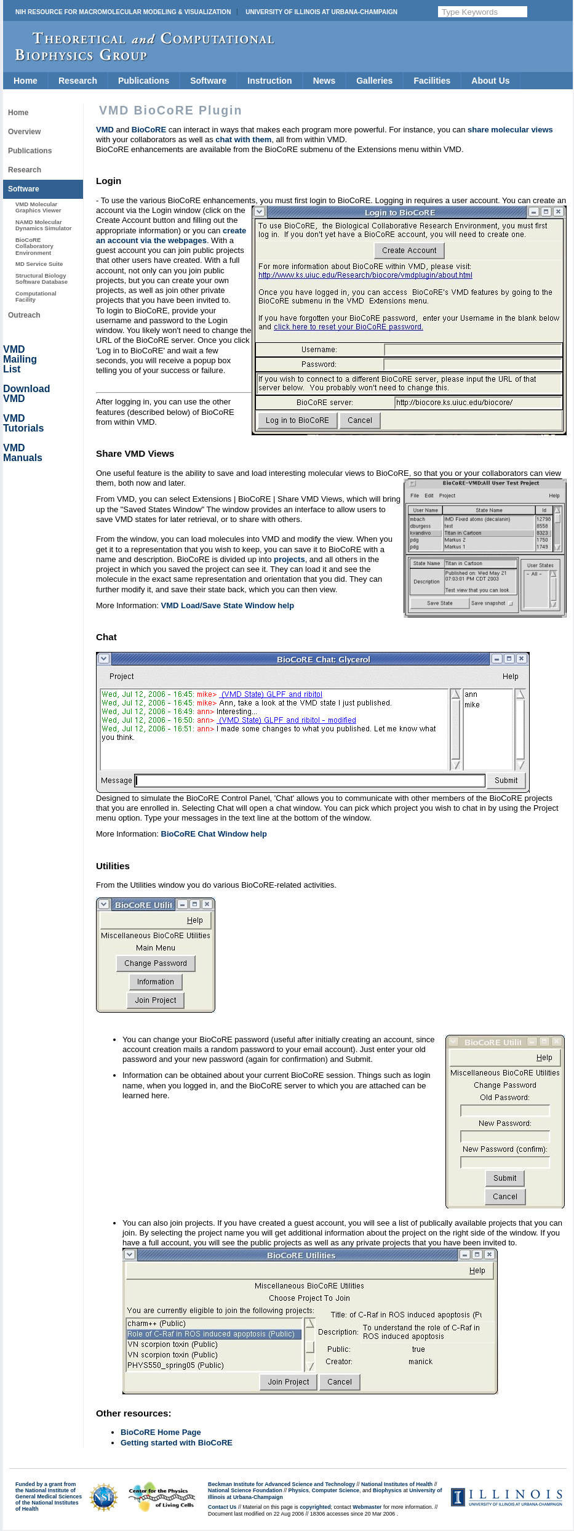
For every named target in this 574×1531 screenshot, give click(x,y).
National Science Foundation (245, 1490)
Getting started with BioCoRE (177, 1442)
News (324, 81)
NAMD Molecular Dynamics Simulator (43, 225)
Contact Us (222, 1507)
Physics (299, 1490)
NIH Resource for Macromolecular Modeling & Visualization (123, 12)
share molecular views (510, 129)
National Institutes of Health (396, 1484)
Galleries (374, 81)
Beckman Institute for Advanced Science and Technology (281, 1484)
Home (26, 81)
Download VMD (26, 394)
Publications (143, 81)
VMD (105, 129)
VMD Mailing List (20, 359)
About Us (490, 81)
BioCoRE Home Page (161, 1432)
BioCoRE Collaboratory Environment (34, 246)
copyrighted (315, 1507)
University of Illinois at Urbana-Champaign (321, 12)
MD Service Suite (39, 263)
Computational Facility (36, 296)
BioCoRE (149, 129)
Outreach (24, 315)
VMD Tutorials (23, 423)
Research (77, 81)
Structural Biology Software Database (41, 278)
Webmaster (367, 1507)
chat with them (243, 139)
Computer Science (335, 1490)
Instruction (269, 81)
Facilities (431, 81)
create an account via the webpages (171, 235)
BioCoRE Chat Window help (214, 833)
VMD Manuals (22, 453)
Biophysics (387, 1490)
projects (289, 559)
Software (208, 81)
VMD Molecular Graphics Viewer (38, 207)
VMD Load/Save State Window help (228, 605)
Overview (24, 131)
